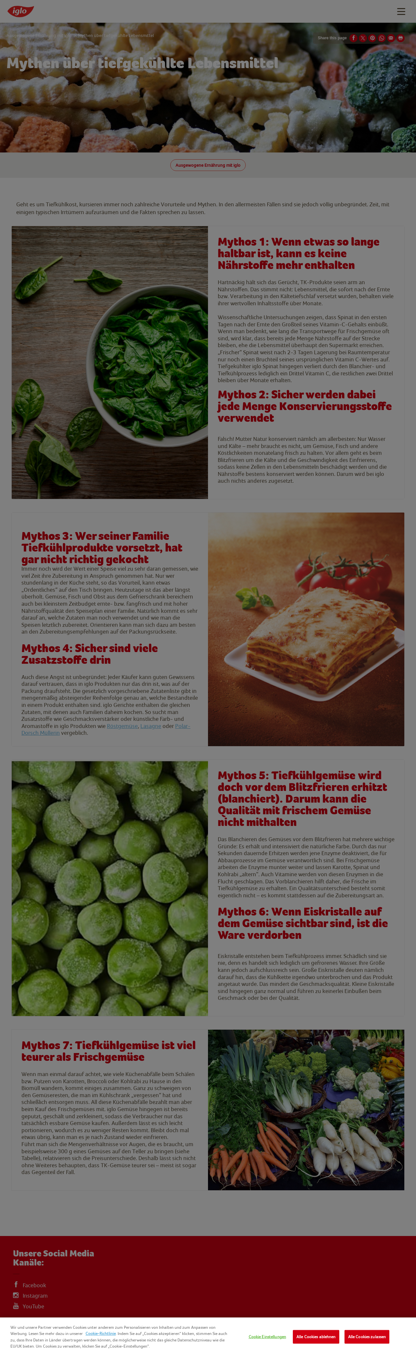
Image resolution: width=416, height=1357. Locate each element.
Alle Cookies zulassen (367, 1336)
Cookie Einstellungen (267, 1336)
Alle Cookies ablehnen (316, 1336)
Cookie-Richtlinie (100, 1333)
